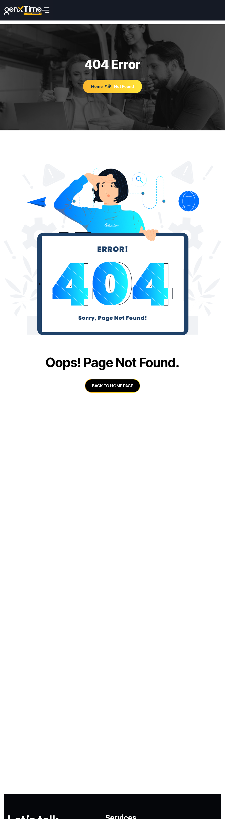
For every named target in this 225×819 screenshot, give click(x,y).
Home (101, 82)
